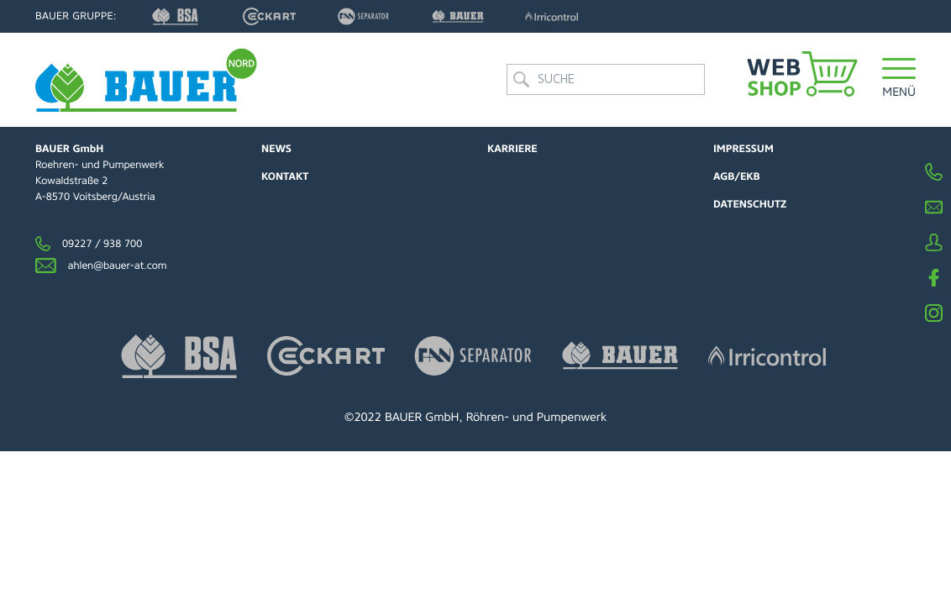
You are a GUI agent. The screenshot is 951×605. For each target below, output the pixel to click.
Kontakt (284, 176)
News (276, 148)
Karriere (512, 148)
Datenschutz (749, 204)
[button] (899, 79)
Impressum (743, 148)
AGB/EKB (736, 176)
